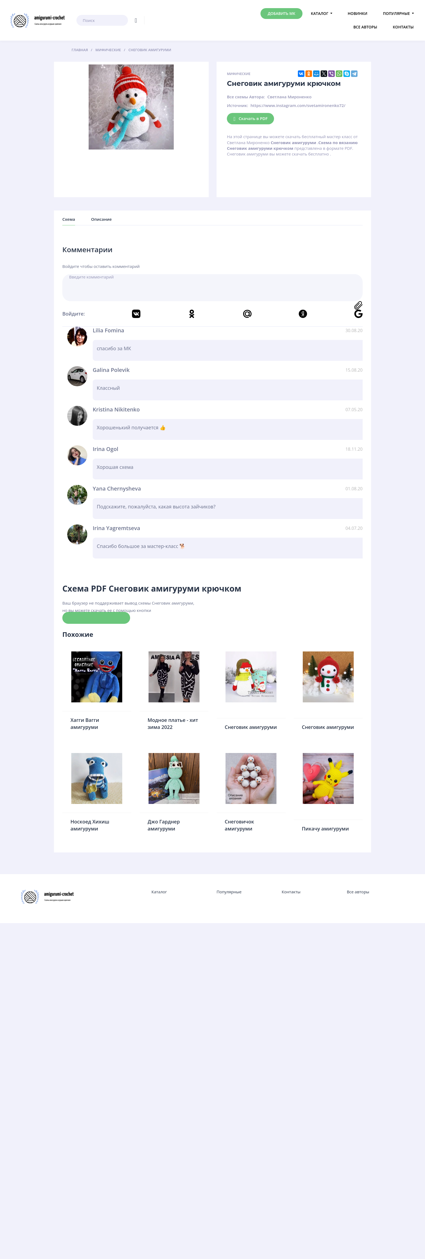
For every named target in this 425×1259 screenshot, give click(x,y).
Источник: (237, 105)
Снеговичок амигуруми (239, 825)
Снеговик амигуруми (251, 727)
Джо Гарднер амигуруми (164, 825)
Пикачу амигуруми (325, 828)
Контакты (403, 27)
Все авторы (365, 27)
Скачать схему (96, 617)
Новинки (357, 13)
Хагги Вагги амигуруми (84, 723)
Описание (101, 219)
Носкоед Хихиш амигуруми (89, 825)
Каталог (319, 13)
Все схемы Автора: (246, 96)
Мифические (238, 74)
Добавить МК (281, 13)
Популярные (396, 13)
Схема (68, 219)
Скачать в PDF (250, 118)
